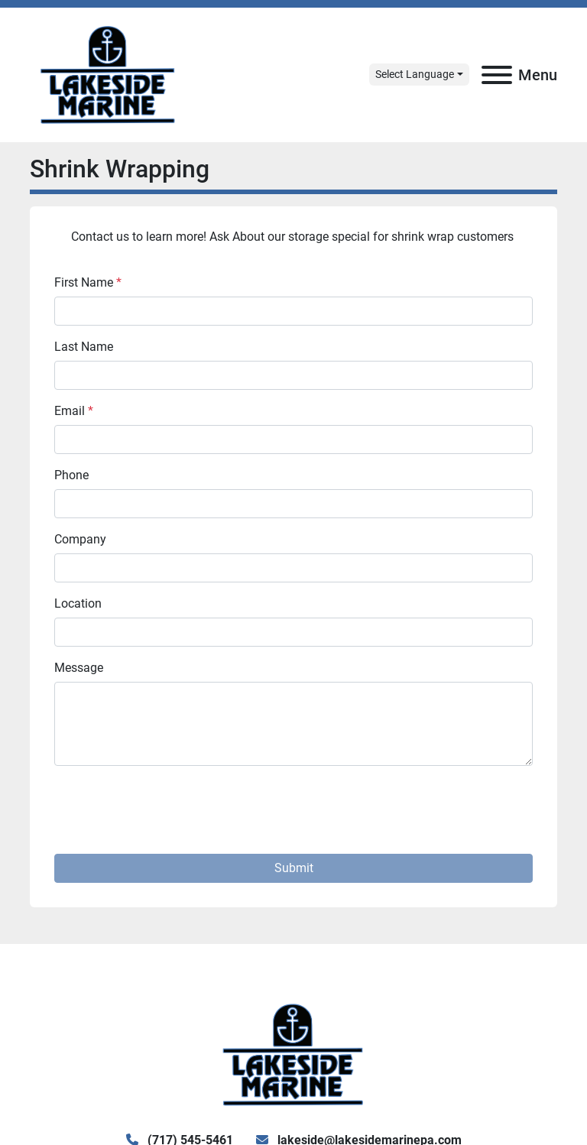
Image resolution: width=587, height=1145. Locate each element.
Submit (293, 868)
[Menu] (497, 75)
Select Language (414, 74)
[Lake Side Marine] (293, 1054)
